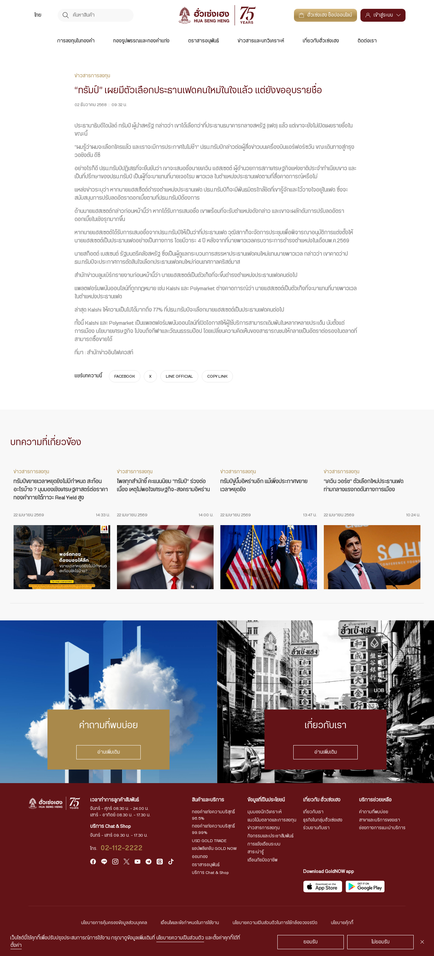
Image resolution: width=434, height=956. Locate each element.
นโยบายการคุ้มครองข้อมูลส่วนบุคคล (114, 923)
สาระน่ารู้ (256, 852)
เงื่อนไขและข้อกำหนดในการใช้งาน (190, 923)
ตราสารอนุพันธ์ (203, 41)
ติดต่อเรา (367, 41)
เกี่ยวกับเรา (313, 812)
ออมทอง (200, 857)
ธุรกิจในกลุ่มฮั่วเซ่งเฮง (322, 820)
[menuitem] (38, 15)
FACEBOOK (124, 376)
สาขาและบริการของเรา (379, 820)
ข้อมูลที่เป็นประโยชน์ (266, 800)
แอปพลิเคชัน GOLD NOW (214, 849)
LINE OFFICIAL (179, 376)
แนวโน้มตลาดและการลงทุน (272, 820)
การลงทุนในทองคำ (76, 41)
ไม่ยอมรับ (381, 942)
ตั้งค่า (16, 945)
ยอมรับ (310, 942)
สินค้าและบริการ (208, 800)
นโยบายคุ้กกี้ (342, 923)
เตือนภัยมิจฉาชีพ (262, 860)
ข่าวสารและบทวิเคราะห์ (261, 41)
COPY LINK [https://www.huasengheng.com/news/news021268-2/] (217, 376)
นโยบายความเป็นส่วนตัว (180, 938)
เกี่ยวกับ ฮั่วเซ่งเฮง (321, 800)
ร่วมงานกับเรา (316, 828)
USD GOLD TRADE (209, 841)
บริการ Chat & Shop (210, 873)
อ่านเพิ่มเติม (108, 752)
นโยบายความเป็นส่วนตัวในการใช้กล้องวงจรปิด (275, 923)
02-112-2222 (122, 848)
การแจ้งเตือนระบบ (264, 844)
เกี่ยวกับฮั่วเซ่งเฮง (321, 41)
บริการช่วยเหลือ (375, 800)
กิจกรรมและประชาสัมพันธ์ (271, 836)
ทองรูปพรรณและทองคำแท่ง (141, 41)
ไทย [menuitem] (38, 15)
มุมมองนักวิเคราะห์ (265, 812)
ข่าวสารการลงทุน (264, 828)
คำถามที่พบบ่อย (373, 812)
